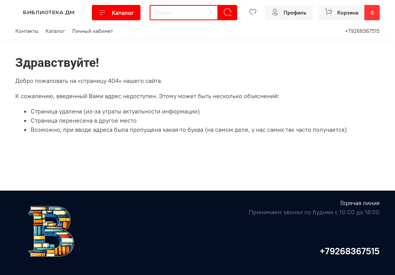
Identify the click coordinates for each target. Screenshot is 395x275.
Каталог (116, 12)
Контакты (27, 31)
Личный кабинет (92, 31)
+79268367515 (362, 31)
